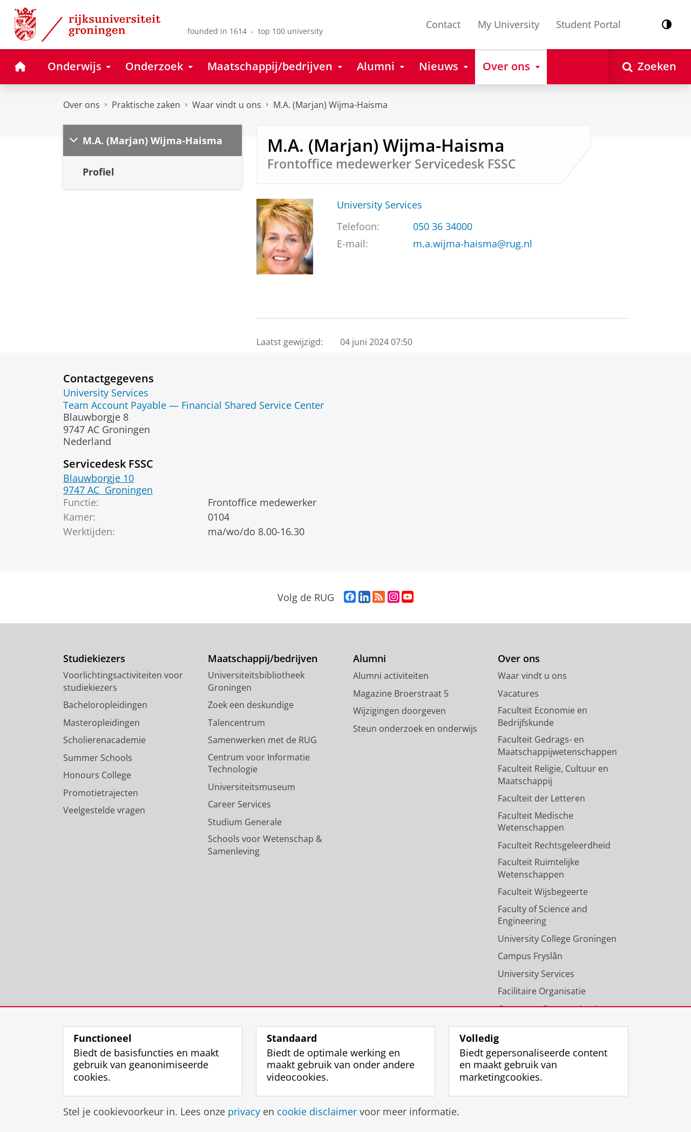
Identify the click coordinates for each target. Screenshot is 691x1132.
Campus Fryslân (530, 956)
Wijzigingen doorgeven (399, 711)
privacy (244, 1111)
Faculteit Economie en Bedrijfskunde (542, 716)
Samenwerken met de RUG (262, 740)
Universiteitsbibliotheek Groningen (256, 681)
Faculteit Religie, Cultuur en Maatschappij (553, 775)
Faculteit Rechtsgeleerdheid (554, 845)
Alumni (369, 658)
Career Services (239, 804)
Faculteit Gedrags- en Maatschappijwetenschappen (557, 745)
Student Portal (588, 24)
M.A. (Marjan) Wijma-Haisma (330, 105)
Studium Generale (245, 822)
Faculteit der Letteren (541, 798)
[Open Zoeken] (649, 66)
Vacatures (518, 693)
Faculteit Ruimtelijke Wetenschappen (538, 868)
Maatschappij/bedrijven (262, 658)
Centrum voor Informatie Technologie (259, 763)
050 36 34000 (442, 226)
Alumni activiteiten (391, 676)
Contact (443, 24)
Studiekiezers (94, 658)
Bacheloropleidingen (105, 705)
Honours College (97, 775)
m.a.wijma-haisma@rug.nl (472, 243)
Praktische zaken (146, 105)
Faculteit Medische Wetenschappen (535, 822)
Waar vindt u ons (226, 105)
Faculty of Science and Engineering (542, 915)
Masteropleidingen (101, 723)
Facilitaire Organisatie (542, 991)
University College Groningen (557, 939)
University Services (379, 204)
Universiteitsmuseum (251, 787)
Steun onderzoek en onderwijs (415, 729)
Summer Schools (97, 758)
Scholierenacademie (104, 740)
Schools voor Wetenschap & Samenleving (265, 845)
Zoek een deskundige (251, 705)
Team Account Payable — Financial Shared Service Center (193, 405)
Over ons (81, 105)
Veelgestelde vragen (104, 810)
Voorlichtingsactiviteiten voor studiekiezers (123, 681)
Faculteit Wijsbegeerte (543, 892)
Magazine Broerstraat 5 (401, 693)
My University (508, 24)
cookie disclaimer (317, 1111)
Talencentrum (236, 723)
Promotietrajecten (100, 793)
